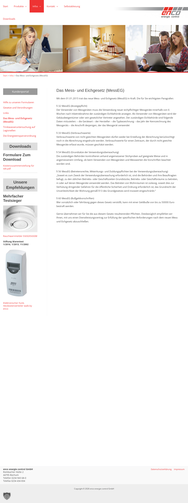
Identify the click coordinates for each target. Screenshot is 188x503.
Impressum (179, 469)
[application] (23, 6)
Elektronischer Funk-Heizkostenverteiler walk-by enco (17, 293)
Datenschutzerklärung (159, 469)
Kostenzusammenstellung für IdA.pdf (18, 154)
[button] (18, 6)
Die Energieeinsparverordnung (19, 123)
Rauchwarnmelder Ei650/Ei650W (20, 223)
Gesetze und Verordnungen (18, 94)
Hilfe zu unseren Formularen (18, 89)
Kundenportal (20, 79)
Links (6, 100)
